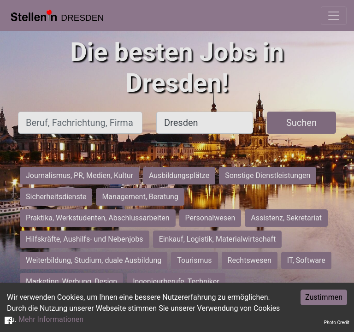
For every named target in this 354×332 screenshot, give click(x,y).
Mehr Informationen (50, 319)
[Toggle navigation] (334, 15)
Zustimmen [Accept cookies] (323, 297)
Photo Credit (336, 322)
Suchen (301, 122)
